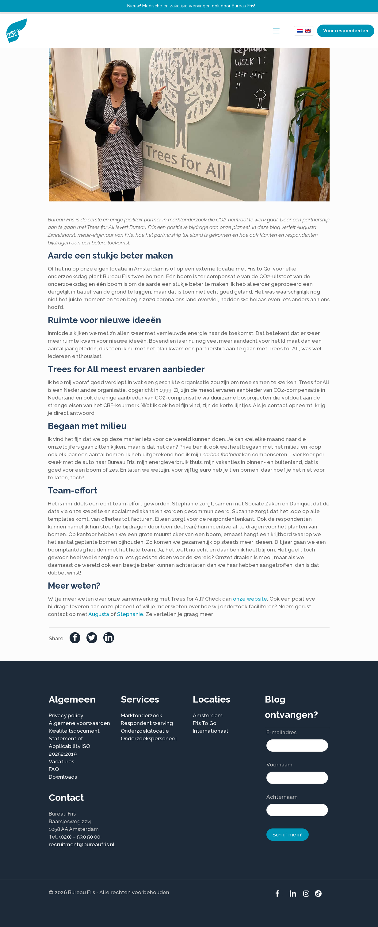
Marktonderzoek (141, 715)
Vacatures (61, 761)
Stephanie (130, 614)
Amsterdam (208, 715)
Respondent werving (147, 723)
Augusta (98, 614)
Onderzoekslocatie (145, 731)
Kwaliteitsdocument (74, 731)
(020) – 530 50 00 (79, 837)
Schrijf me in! (288, 835)
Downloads (63, 777)
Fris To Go (204, 723)
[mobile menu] (276, 30)
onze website (250, 599)
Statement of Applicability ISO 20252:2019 (69, 746)
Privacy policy (66, 715)
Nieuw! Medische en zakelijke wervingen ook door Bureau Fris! (191, 5)
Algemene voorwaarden (79, 723)
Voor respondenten (345, 30)
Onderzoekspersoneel (149, 738)
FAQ (54, 769)
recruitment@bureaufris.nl (82, 844)
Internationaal (210, 731)
